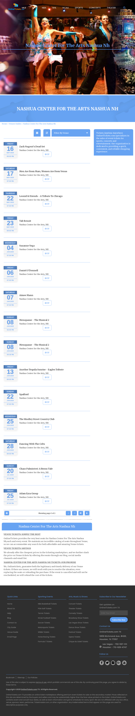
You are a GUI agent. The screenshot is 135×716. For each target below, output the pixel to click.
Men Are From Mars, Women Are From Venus (43, 181)
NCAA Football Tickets (47, 618)
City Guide (11, 627)
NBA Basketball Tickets (47, 604)
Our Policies (32, 677)
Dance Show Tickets (77, 627)
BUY (47, 165)
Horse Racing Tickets (46, 637)
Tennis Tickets (44, 613)
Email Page (12, 637)
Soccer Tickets (44, 622)
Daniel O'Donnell (28, 280)
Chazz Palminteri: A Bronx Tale (36, 479)
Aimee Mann (26, 305)
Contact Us (12, 622)
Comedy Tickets (75, 613)
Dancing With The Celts (32, 454)
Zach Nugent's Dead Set (32, 157)
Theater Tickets (75, 608)
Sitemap (21, 677)
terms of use (41, 682)
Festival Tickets (75, 632)
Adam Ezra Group (28, 504)
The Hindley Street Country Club (36, 429)
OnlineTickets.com (29, 689)
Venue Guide (12, 632)
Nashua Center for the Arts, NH (34, 161)
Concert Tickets (75, 604)
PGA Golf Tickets (45, 608)
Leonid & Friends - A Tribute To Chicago (41, 206)
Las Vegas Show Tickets (79, 622)
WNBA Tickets (43, 632)
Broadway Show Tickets (78, 618)
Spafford (24, 404)
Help (9, 613)
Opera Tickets (74, 637)
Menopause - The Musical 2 (34, 330)
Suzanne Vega (27, 256)
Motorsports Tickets (46, 627)
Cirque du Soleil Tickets (78, 641)
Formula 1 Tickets (45, 641)
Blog (9, 618)
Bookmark (10, 677)
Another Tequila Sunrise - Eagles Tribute (41, 380)
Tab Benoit (25, 231)
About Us (11, 608)
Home (9, 604)
